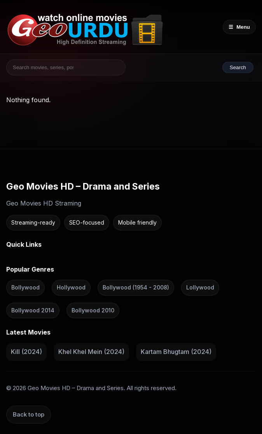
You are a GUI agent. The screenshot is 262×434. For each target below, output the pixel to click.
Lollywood (200, 287)
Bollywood (25, 287)
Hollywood (71, 287)
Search (238, 67)
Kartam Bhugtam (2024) (176, 352)
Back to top (28, 414)
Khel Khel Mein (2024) (91, 352)
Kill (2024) (26, 352)
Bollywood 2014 (32, 310)
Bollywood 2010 (93, 310)
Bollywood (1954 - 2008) (136, 287)
